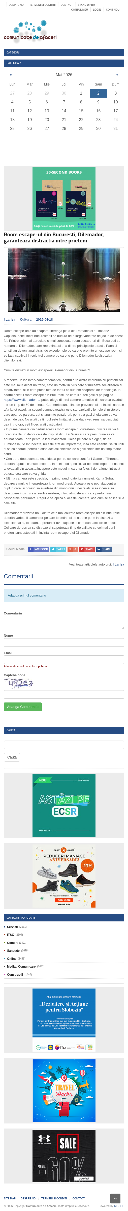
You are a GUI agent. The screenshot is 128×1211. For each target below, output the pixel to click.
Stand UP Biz (86, 5)
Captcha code (14, 675)
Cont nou (112, 9)
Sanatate (13, 950)
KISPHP (119, 1205)
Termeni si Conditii (42, 5)
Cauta (12, 757)
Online (11, 959)
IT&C (10, 935)
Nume (8, 635)
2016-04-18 (44, 319)
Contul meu (79, 9)
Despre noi (16, 5)
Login (97, 9)
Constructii (15, 974)
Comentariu (13, 613)
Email (8, 653)
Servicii (12, 927)
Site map (10, 1198)
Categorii (13, 52)
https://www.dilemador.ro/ (22, 400)
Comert (12, 943)
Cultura (25, 319)
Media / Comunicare (21, 966)
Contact (67, 5)
